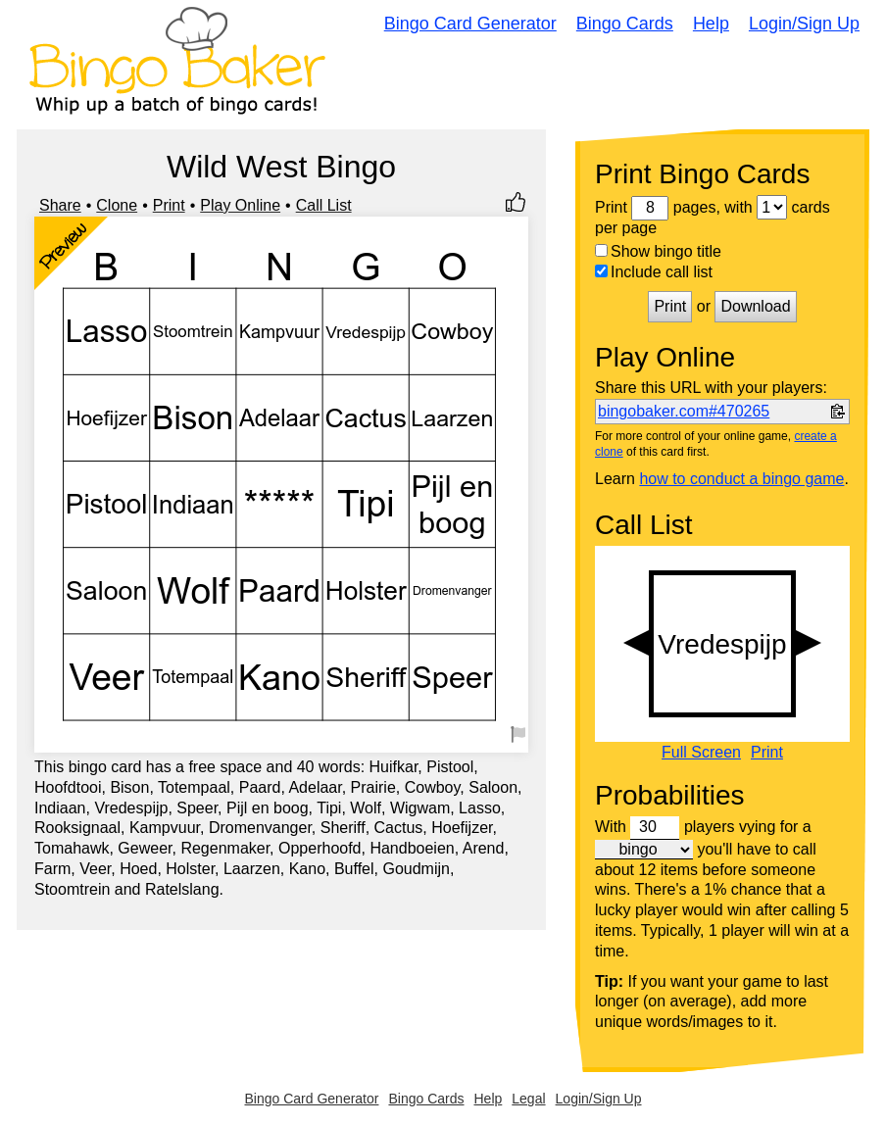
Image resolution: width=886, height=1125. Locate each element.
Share (60, 205)
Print (169, 205)
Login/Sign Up (804, 23)
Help (711, 23)
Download (755, 306)
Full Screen (701, 752)
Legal (528, 1098)
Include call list (654, 272)
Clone (116, 205)
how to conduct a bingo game (741, 478)
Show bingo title (658, 251)
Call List (324, 205)
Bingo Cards (624, 23)
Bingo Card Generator (470, 23)
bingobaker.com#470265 (683, 411)
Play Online (240, 205)
